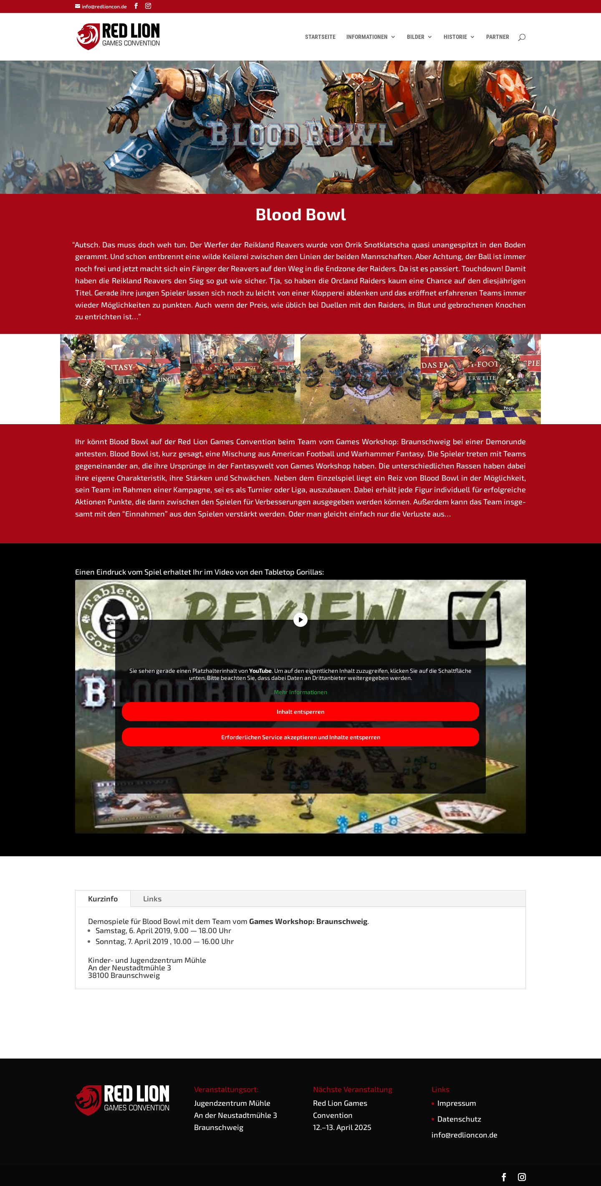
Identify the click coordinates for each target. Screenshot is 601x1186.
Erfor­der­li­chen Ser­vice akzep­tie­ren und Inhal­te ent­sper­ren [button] (300, 737)
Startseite (320, 37)
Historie (455, 37)
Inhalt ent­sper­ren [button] (300, 711)
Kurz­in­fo (103, 898)
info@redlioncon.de (464, 1134)
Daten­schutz (459, 1118)
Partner (497, 37)
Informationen (367, 37)
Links (152, 898)
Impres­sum (456, 1102)
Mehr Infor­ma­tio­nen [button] (300, 691)
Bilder (415, 37)
